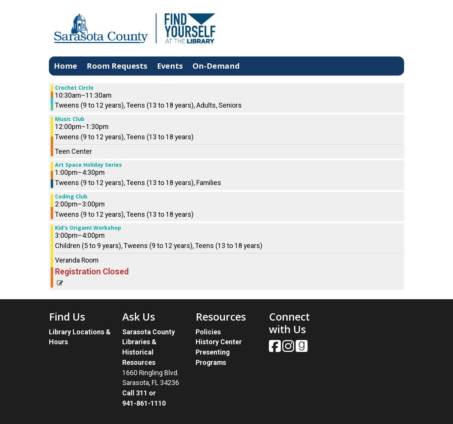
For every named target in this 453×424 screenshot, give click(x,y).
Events (170, 66)
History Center (219, 342)
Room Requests (117, 66)
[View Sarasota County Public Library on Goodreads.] (301, 349)
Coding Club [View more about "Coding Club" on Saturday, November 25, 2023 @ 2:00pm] (71, 196)
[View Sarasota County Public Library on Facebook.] (275, 349)
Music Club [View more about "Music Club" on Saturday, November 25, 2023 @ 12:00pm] (69, 119)
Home (65, 66)
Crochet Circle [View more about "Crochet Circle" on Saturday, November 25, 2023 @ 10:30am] (74, 87)
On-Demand (216, 66)
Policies (208, 332)
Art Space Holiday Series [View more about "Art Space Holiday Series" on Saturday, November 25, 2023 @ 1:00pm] (88, 165)
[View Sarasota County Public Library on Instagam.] (289, 349)
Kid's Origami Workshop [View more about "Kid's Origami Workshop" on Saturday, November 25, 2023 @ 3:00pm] (88, 228)
